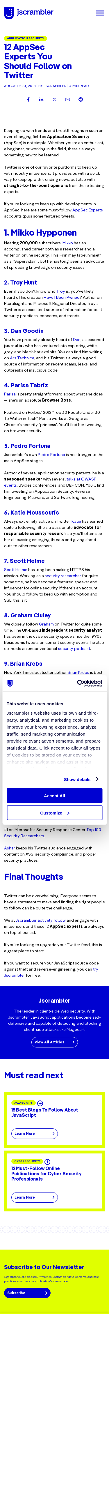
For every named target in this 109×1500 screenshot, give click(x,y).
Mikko (67, 243)
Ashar (9, 848)
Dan (77, 339)
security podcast (74, 648)
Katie (76, 521)
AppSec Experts (87, 210)
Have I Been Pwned (62, 297)
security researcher (63, 576)
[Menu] (100, 13)
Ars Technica (22, 358)
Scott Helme (15, 570)
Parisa (10, 394)
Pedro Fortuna (51, 454)
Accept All (54, 795)
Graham (46, 624)
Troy (60, 291)
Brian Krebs (78, 672)
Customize (54, 812)
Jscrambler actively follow (41, 920)
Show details (77, 779)
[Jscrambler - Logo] (28, 13)
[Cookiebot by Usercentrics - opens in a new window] (77, 683)
